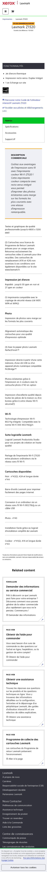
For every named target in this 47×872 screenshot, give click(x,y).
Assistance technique (13, 809)
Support (10, 139)
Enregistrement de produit (15, 814)
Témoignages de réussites (15, 842)
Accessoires (10, 132)
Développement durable (14, 790)
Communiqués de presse (14, 838)
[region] (23, 860)
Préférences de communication (17, 805)
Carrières (7, 781)
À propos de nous (11, 777)
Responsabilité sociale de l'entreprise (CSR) (23, 785)
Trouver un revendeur (13, 818)
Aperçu (8, 120)
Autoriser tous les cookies (23, 867)
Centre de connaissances (18, 834)
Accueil (33, 3)
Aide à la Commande (13, 822)
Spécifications (11, 126)
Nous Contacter (12, 801)
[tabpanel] (23, 348)
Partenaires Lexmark (12, 794)
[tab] (23, 120)
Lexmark (8, 773)
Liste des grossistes (12, 826)
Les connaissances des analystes (18, 846)
